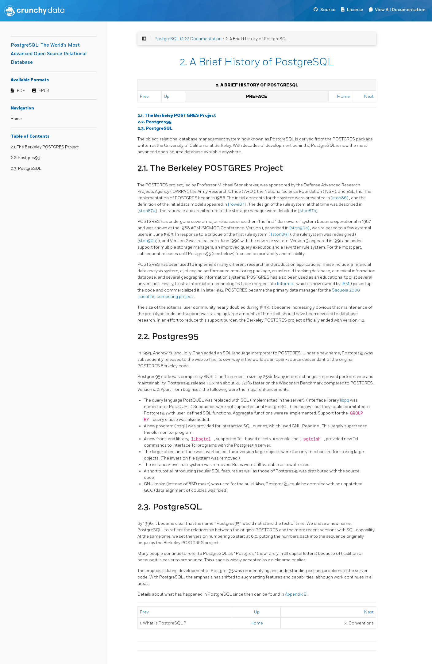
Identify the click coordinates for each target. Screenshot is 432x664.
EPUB (44, 90)
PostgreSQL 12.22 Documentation (188, 38)
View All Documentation (400, 9)
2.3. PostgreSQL (26, 168)
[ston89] (280, 234)
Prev (144, 96)
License (355, 9)
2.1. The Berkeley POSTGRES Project (45, 147)
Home (16, 118)
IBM (345, 283)
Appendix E (296, 594)
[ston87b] (308, 210)
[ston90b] (147, 240)
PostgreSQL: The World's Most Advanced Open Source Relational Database (49, 53)
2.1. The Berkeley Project (176, 115)
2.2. (154, 121)
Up (166, 96)
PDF (21, 90)
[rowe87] (237, 204)
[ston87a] (147, 210)
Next (369, 96)
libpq (345, 400)
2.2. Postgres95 (25, 157)
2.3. (154, 128)
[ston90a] (299, 228)
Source (327, 9)
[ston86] (340, 197)
